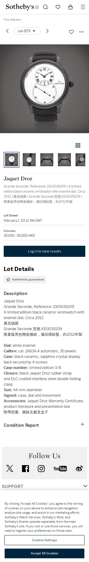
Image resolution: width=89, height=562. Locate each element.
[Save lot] (71, 32)
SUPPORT (12, 486)
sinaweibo (79, 468)
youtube (60, 468)
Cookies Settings (44, 540)
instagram (41, 468)
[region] (44, 526)
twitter (9, 468)
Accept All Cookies (44, 553)
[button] (44, 88)
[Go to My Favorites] (58, 7)
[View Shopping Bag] (70, 7)
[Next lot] (47, 31)
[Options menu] (27, 31)
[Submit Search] (45, 7)
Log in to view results (44, 251)
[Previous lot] (7, 31)
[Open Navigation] (83, 6)
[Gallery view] (78, 145)
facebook (25, 468)
